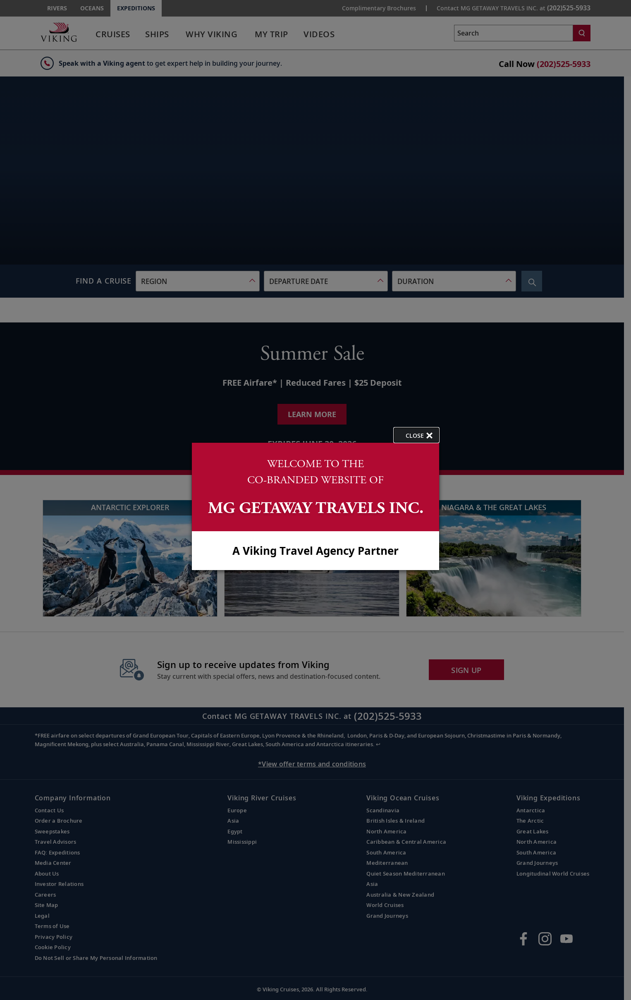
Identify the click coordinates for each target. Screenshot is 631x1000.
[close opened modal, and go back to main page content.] (416, 435)
